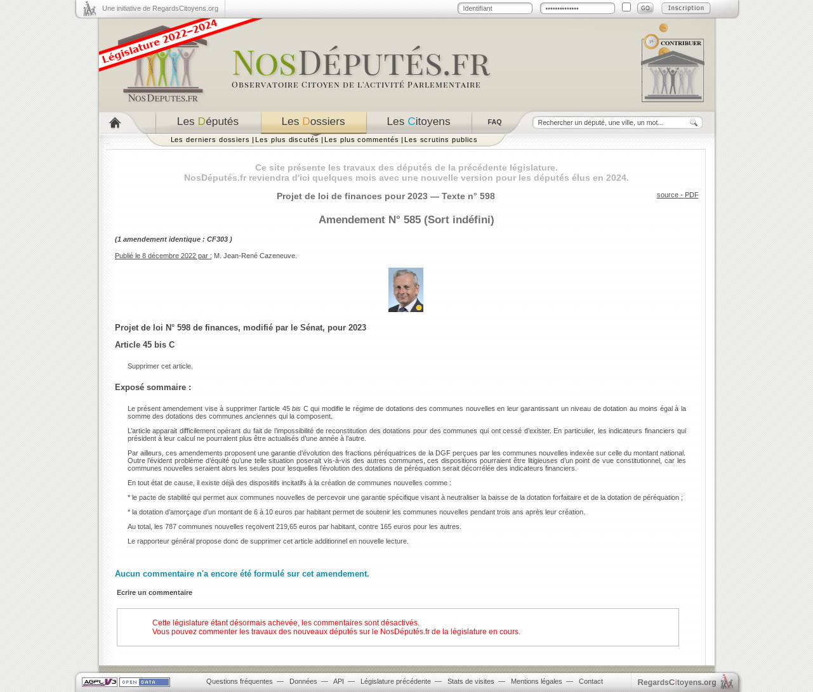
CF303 (217, 239)
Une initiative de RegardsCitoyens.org (160, 8)
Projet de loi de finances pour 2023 (352, 196)
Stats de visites (470, 681)
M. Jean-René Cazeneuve (254, 255)
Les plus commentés (361, 139)
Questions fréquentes (239, 681)
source (667, 195)
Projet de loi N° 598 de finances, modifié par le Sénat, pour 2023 (240, 327)
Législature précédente (395, 681)
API (338, 681)
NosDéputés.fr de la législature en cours (449, 631)
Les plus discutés (287, 139)
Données (303, 681)
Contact (591, 681)
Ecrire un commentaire (154, 592)
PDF (692, 195)
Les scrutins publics (441, 139)
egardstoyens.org (677, 682)
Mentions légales (536, 681)
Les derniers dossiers (211, 139)
